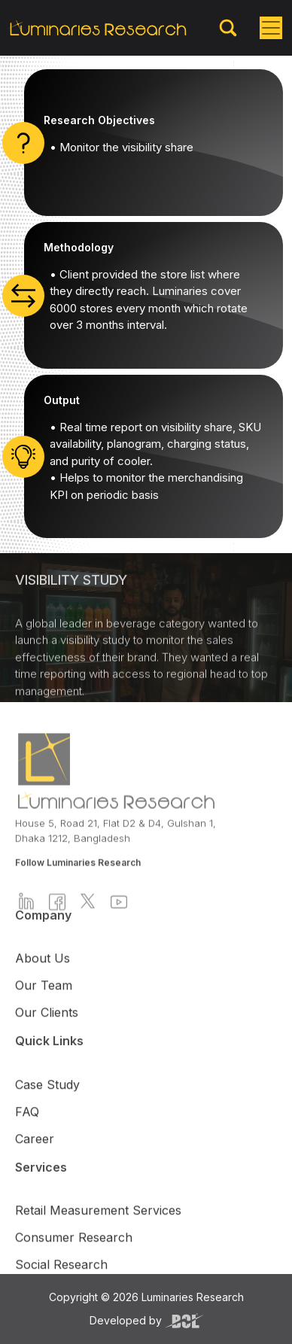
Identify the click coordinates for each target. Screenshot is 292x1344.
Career (34, 1163)
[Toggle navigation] (270, 28)
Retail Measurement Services (98, 1234)
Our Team (43, 1010)
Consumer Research (73, 1262)
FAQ (27, 1136)
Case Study (47, 1109)
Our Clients (46, 1037)
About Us (42, 983)
